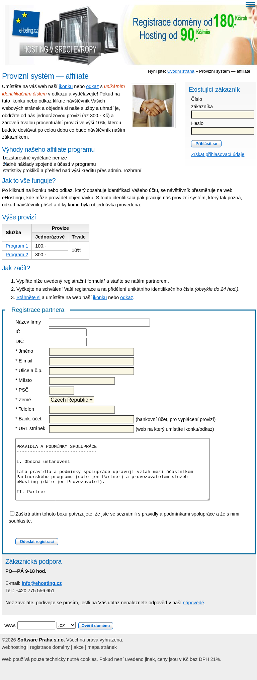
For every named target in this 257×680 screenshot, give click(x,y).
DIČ (19, 341)
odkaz (92, 86)
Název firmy (28, 322)
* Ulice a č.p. (28, 370)
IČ (17, 331)
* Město (23, 380)
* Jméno (24, 351)
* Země (23, 399)
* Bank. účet (28, 418)
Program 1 (17, 246)
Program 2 (17, 254)
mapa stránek (102, 659)
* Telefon (24, 409)
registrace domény (50, 659)
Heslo (197, 123)
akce (79, 659)
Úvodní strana (180, 71)
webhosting (14, 659)
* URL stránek (30, 428)
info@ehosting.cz (42, 595)
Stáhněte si (28, 297)
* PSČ (21, 390)
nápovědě (193, 614)
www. (58, 637)
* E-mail (23, 360)
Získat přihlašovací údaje (217, 154)
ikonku (66, 86)
